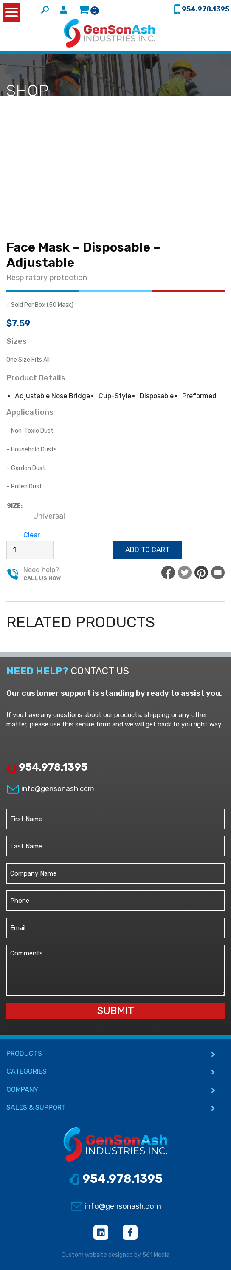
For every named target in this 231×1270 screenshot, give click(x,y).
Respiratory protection (46, 277)
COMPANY (22, 1090)
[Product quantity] (30, 550)
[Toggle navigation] (219, 33)
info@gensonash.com (50, 788)
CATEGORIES (26, 1071)
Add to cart (147, 550)
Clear (31, 535)
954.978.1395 (46, 767)
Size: (15, 506)
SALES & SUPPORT (36, 1107)
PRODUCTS (24, 1053)
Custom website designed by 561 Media (115, 1255)
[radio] (49, 516)
